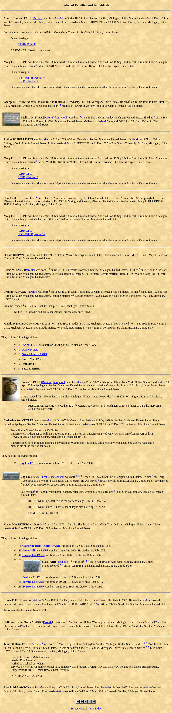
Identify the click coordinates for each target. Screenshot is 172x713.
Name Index (95, 708)
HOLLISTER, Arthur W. (31, 77)
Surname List (78, 708)
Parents (37, 18)
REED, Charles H (28, 81)
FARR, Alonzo (26, 174)
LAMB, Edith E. (27, 44)
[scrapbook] (61, 117)
